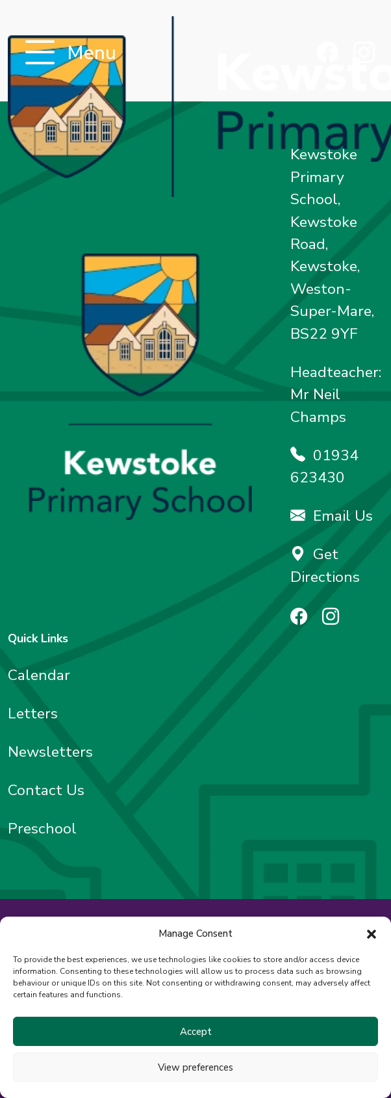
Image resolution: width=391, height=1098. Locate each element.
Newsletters (50, 752)
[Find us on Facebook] (327, 54)
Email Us (331, 516)
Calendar (39, 675)
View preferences (195, 1067)
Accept (196, 1031)
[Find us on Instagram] (364, 54)
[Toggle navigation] (39, 54)
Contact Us (46, 790)
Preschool (42, 828)
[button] (371, 933)
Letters (33, 713)
